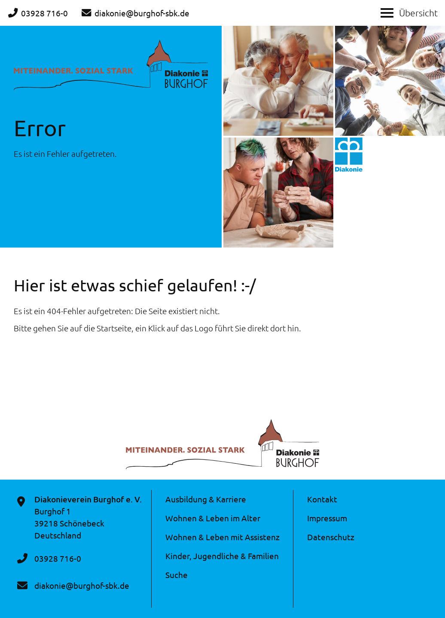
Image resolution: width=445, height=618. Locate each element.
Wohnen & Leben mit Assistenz (222, 537)
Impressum (327, 518)
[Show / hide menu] (387, 12)
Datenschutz (330, 537)
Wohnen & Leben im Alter (212, 518)
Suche (176, 574)
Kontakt (322, 499)
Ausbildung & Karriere (205, 499)
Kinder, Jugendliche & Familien (222, 556)
